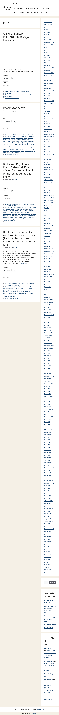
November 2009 (49, 299)
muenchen (29, 94)
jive (28, 143)
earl (26, 138)
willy (14, 296)
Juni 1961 (47, 534)
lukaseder (23, 94)
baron (22, 136)
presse (26, 293)
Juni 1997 (47, 386)
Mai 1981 (47, 488)
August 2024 (48, 47)
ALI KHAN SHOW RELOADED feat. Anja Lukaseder (16, 37)
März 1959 (47, 544)
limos (22, 214)
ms (20, 146)
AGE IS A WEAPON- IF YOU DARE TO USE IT (50, 619)
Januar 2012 (47, 271)
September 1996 (49, 399)
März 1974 (47, 498)
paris (8, 147)
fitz (7, 139)
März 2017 (47, 164)
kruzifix (19, 144)
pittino (22, 293)
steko (11, 151)
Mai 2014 (47, 213)
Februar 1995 (48, 414)
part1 (29, 215)
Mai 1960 (47, 539)
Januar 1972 (47, 506)
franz (25, 288)
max (27, 144)
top (32, 151)
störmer (18, 151)
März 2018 (47, 147)
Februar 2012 (48, 269)
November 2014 (49, 198)
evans (4, 139)
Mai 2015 (47, 185)
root (16, 149)
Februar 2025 (48, 37)
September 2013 (49, 233)
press (12, 217)
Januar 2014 (47, 223)
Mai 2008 (47, 317)
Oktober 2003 (48, 356)
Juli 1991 (46, 437)
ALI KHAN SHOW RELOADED (15, 91)
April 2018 (47, 144)
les (22, 144)
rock (11, 219)
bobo (4, 138)
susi (9, 220)
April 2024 (47, 57)
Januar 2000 (47, 366)
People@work (20, 134)
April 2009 (47, 305)
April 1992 (47, 424)
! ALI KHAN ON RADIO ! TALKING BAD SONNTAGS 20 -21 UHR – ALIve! (31, 8)
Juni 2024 (47, 52)
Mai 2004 (47, 350)
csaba (9, 210)
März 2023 (47, 78)
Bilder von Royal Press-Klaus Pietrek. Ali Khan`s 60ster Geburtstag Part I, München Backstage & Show (18, 170)
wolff (12, 152)
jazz (8, 212)
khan (25, 212)
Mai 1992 (47, 422)
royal (13, 219)
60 (5, 207)
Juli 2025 (46, 27)
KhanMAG (15, 3)
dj (24, 138)
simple (4, 151)
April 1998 (47, 381)
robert (32, 217)
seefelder (32, 149)
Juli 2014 (46, 208)
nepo (28, 146)
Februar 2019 (48, 129)
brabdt (17, 209)
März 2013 (47, 241)
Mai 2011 (47, 282)
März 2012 (47, 266)
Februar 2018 (48, 149)
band (19, 136)
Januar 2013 (47, 246)
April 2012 (47, 264)
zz (20, 152)
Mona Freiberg (48, 674)
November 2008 (49, 315)
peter (19, 147)
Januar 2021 (47, 98)
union (4, 152)
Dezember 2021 (49, 91)
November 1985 (49, 468)
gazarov (26, 210)
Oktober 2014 (48, 200)
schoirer (27, 149)
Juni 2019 (47, 124)
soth (8, 151)
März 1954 (47, 559)
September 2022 (49, 83)
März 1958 (47, 547)
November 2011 (49, 277)
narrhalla (23, 146)
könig (19, 214)
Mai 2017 (47, 162)
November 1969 (49, 513)
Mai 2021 (47, 93)
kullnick (11, 291)
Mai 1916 (47, 572)
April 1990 (47, 447)
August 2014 (48, 205)
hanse (11, 141)
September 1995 (49, 409)
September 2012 (49, 254)
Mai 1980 (47, 491)
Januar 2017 (47, 167)
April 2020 (47, 111)
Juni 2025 (47, 29)
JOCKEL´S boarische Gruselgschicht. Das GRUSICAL (50, 626)
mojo (9, 146)
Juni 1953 (47, 564)
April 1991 (47, 442)
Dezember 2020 (49, 101)
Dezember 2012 (49, 249)
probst (23, 147)
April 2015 (47, 187)
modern (5, 146)
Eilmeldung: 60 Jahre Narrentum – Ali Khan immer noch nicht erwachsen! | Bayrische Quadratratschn (49, 692)
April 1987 (47, 460)
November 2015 (49, 177)
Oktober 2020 (48, 103)
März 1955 (47, 557)
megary (30, 214)
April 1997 (47, 391)
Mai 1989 (47, 455)
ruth (22, 295)
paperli (25, 215)
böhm (7, 209)
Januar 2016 (47, 175)
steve (14, 151)
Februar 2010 (48, 294)
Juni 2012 (47, 259)
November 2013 (49, 228)
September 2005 (49, 335)
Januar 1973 (47, 503)
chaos (25, 209)
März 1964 (47, 526)
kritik (7, 291)
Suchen (52, 582)
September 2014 (49, 203)
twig (35, 151)
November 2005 (49, 333)
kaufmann (17, 212)
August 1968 (48, 519)
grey (23, 139)
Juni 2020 (47, 106)
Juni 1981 (47, 485)
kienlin (34, 143)
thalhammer (28, 151)
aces (6, 136)
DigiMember (34, 713)
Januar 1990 (47, 452)
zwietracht (16, 152)
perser (33, 215)
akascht (10, 136)
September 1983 (49, 480)
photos (5, 217)
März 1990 (47, 450)
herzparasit (27, 141)
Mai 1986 (47, 465)
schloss (20, 219)
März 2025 (47, 35)
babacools (14, 136)
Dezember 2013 (49, 226)
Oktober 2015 (48, 180)
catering (22, 209)
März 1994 (47, 419)
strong (22, 151)
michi (26, 291)
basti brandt (20, 287)
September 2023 (49, 73)
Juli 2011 (46, 279)
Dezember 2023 (49, 68)
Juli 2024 (46, 50)
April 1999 (47, 368)
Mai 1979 (47, 493)
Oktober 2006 (48, 330)
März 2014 (47, 218)
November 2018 (49, 136)
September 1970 (49, 508)
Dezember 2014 (49, 195)
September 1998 (49, 378)
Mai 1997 (47, 389)
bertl (30, 207)
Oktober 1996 (48, 396)
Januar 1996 (47, 406)
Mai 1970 (47, 511)
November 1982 (49, 483)
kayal (21, 212)
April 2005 (47, 338)
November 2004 (49, 345)
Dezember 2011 (49, 274)
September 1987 (49, 457)
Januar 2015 (47, 192)
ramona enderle (29, 147)
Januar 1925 (47, 570)
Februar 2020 (48, 116)
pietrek (9, 217)
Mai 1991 (47, 440)
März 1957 (47, 549)
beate (26, 136)
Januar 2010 (47, 297)
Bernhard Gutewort (50, 648)
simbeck (30, 219)
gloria (12, 139)
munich (5, 96)
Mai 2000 (47, 363)
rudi (18, 149)
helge (22, 141)
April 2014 (47, 215)
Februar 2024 (48, 63)
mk (33, 144)
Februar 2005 (48, 343)
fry (9, 139)
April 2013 (47, 238)
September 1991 (49, 435)
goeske (16, 139)
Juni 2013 (47, 236)
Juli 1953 (46, 562)
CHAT (45, 615)
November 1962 (49, 529)
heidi (15, 141)
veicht (11, 220)
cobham (30, 209)
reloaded (9, 96)
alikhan (8, 94)
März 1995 (47, 412)
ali (5, 94)
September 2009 (49, 302)
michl (30, 144)
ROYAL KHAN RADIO (32, 12)
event (19, 210)
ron (13, 149)
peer (14, 293)
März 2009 (47, 307)
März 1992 (47, 427)
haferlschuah (6, 141)
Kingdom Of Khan (7, 8)
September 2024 (49, 45)
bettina (34, 207)
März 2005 (47, 340)
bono (10, 209)
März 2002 (47, 358)
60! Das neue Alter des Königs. (12, 204)
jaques (11, 290)
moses (17, 146)
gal (22, 210)
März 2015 (47, 190)
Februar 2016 (48, 172)
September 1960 (49, 536)
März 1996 (47, 404)
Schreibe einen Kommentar (12, 98)
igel (16, 143)
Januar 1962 (47, 531)
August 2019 (48, 121)
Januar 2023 (47, 80)
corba (17, 138)
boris (13, 209)
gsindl (29, 139)
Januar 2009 (47, 312)
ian (14, 143)
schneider (22, 149)
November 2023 (49, 70)
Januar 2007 (47, 328)
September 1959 (49, 542)
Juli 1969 (46, 516)
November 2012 (49, 251)
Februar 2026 (48, 22)
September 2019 (49, 119)
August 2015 (48, 182)
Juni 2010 (47, 289)
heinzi (18, 141)
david (12, 288)
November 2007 (49, 320)
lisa (25, 144)
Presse (26, 134)
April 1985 (47, 470)
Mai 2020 (47, 108)
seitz (23, 219)
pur (18, 217)
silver (26, 219)
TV (32, 134)
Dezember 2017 (49, 154)
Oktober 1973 (48, 501)
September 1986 (49, 463)
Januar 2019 (47, 131)
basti (23, 207)
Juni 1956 (47, 552)
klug (15, 94)
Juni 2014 (47, 210)
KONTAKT (21, 12)
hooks (4, 143)
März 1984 (47, 478)
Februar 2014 (48, 220)
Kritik (13, 285)
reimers (5, 149)
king (28, 212)
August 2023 (48, 75)
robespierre (6, 219)
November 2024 (49, 42)
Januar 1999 (47, 373)
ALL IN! (10, 134)
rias (8, 149)
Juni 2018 (47, 139)
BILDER (14, 134)
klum (15, 144)
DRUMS (14, 206)
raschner (24, 217)
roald (28, 217)
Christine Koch (48, 680)
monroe (13, 146)
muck (6, 215)
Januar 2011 (47, 287)
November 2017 (49, 157)
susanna (5, 220)
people (16, 147)
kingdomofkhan (7, 144)
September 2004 (49, 348)
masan (26, 214)
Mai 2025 (47, 32)
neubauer (32, 146)
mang (14, 291)
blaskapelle (31, 136)
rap (21, 217)
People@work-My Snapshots (14, 109)
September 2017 (49, 159)
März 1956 (47, 554)
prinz (16, 217)
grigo (26, 139)
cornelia (21, 138)
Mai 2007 (47, 325)
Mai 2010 (47, 292)
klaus (13, 214)
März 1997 (47, 394)
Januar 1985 (47, 475)
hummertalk (10, 143)
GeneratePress (40, 709)
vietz (15, 220)
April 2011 (47, 284)
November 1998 (49, 376)
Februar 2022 (48, 85)
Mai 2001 (47, 361)
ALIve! (14, 12)
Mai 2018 (47, 142)
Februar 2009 (48, 310)
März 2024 (47, 60)
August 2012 (48, 256)
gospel (20, 139)
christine (13, 138)
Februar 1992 (48, 429)
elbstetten (30, 138)
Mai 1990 (47, 445)
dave (12, 210)
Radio (29, 134)
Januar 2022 (47, 88)
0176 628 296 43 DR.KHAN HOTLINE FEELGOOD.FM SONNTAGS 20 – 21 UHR (50, 608)
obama (5, 147)
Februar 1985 (48, 473)
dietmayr (17, 288)
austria (14, 207)
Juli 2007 (46, 322)
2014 (45, 676)
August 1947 (48, 567)
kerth (31, 143)
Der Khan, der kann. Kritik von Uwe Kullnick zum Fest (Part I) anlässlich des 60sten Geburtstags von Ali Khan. (19, 238)
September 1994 (49, 417)
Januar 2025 (47, 40)
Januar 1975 (47, 496)
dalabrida (5, 288)
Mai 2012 (47, 261)
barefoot (19, 207)
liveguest (18, 94)
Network (21, 215)
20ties (6, 91)
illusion (20, 143)
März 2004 (47, 353)
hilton (31, 141)
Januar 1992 (47, 432)
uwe (11, 296)
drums (16, 210)
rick (11, 149)
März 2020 (47, 113)
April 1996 (47, 401)
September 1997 (49, 384)
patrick (12, 147)
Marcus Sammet (49, 661)
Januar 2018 (47, 152)
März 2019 (47, 126)
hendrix (5, 212)
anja (12, 94)
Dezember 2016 (49, 170)
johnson (12, 212)
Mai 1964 (47, 524)
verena (8, 152)
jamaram (24, 143)
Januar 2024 (47, 65)
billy (4, 209)
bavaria (26, 207)
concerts (5, 210)
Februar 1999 (48, 371)
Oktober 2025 (48, 24)
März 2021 (47, 96)
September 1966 (49, 521)
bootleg (8, 138)
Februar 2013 (48, 243)
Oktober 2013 (48, 231)
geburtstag (31, 210)
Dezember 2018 (49, 134)
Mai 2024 (47, 55)
